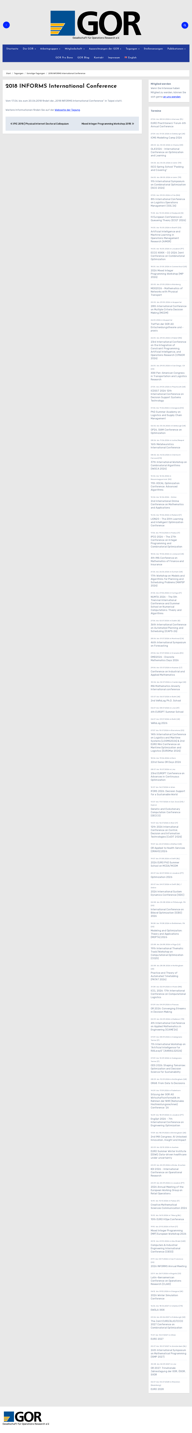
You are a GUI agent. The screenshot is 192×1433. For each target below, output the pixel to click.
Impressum (114, 58)
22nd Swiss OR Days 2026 (166, 762)
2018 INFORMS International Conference (61, 86)
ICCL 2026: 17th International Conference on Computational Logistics (168, 994)
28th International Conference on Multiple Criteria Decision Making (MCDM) (169, 309)
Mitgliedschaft (74, 49)
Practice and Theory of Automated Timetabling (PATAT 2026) (164, 976)
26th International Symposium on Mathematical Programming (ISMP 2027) (168, 1353)
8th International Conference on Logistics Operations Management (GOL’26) (168, 202)
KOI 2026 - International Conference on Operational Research (166, 1172)
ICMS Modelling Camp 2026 (166, 137)
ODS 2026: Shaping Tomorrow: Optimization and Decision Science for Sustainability (168, 1068)
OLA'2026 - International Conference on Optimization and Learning (167, 152)
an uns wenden (172, 96)
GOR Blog (83, 58)
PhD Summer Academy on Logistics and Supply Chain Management (166, 415)
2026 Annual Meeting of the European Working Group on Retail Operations (167, 1190)
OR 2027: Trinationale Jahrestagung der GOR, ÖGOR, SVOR (168, 1371)
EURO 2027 (157, 1339)
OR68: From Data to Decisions (168, 1083)
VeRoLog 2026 (159, 723)
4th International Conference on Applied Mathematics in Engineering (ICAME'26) (168, 1026)
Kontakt (99, 58)
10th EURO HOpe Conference (167, 1219)
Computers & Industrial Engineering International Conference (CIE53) (165, 1248)
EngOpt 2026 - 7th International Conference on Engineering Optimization (167, 1122)
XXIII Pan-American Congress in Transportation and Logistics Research (169, 376)
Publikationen (175, 49)
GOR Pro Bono (64, 58)
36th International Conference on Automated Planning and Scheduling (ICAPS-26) (168, 628)
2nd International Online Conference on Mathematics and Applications (167, 504)
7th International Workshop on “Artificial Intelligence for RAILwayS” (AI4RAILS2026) (168, 1047)
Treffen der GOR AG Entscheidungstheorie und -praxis (167, 327)
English (130, 57)
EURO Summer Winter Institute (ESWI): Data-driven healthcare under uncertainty (169, 1154)
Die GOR (28, 49)
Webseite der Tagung (67, 109)
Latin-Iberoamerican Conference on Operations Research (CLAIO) (166, 1280)
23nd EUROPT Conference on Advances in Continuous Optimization (168, 776)
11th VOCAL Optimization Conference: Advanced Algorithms (165, 486)
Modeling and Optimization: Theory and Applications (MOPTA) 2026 (166, 934)
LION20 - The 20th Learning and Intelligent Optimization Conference (167, 522)
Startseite (12, 49)
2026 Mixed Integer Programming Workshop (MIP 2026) (167, 274)
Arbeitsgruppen (49, 49)
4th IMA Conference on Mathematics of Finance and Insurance (167, 561)
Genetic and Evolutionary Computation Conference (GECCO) (165, 812)
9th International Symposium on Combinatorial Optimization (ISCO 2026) (168, 184)
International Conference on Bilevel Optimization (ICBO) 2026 (167, 912)
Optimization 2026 (161, 877)
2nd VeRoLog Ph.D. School (166, 700)
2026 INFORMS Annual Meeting (169, 1266)
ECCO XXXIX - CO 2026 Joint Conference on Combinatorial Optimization (168, 256)
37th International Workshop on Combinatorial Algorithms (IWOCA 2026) (169, 465)
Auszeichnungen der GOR (104, 49)
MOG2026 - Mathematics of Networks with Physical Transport (167, 291)
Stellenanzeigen (153, 49)
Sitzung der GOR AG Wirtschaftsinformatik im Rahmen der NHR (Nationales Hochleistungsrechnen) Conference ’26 (167, 1101)
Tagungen (132, 49)
